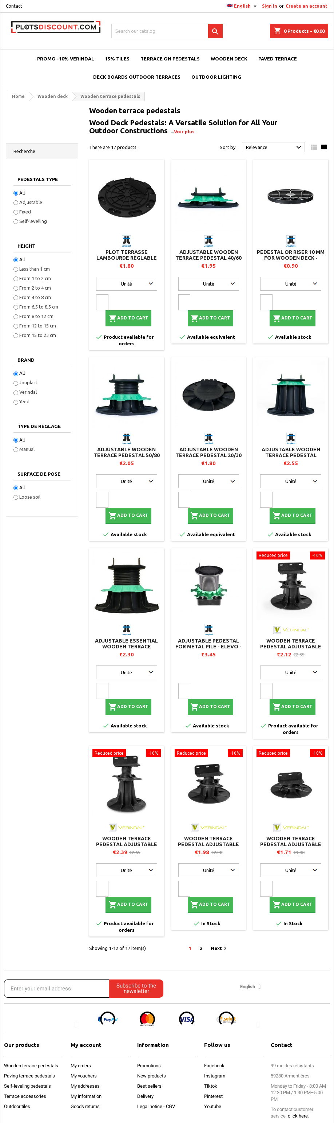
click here (298, 1116)
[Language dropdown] (242, 6)
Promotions (149, 1065)
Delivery (145, 1096)
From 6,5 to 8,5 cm (38, 306)
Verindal (28, 391)
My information (86, 1096)
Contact (14, 6)
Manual (27, 449)
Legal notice (149, 1106)
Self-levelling (33, 221)
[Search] (166, 31)
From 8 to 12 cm (36, 316)
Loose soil (29, 496)
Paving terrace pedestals (29, 1076)
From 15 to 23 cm (37, 335)
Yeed (24, 401)
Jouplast (28, 382)
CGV (170, 1106)
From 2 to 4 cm (35, 287)
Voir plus (184, 131)
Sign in (269, 6)
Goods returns (85, 1106)
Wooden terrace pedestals (31, 1065)
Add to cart (128, 318)
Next (219, 948)
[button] (75, 1024)
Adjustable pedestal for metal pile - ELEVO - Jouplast (208, 646)
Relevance (274, 147)
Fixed (25, 211)
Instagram (214, 1076)
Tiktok (210, 1086)
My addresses (85, 1086)
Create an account (306, 6)
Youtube (212, 1106)
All (22, 192)
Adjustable (30, 202)
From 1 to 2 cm (35, 278)
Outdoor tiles (17, 1106)
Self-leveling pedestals (27, 1086)
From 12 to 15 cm (37, 325)
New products (151, 1076)
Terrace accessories (25, 1096)
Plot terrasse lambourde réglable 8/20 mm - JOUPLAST (126, 258)
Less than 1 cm (34, 268)
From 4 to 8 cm (35, 297)
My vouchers (84, 1076)
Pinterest (213, 1096)
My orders (81, 1065)
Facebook (214, 1065)
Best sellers (149, 1086)
